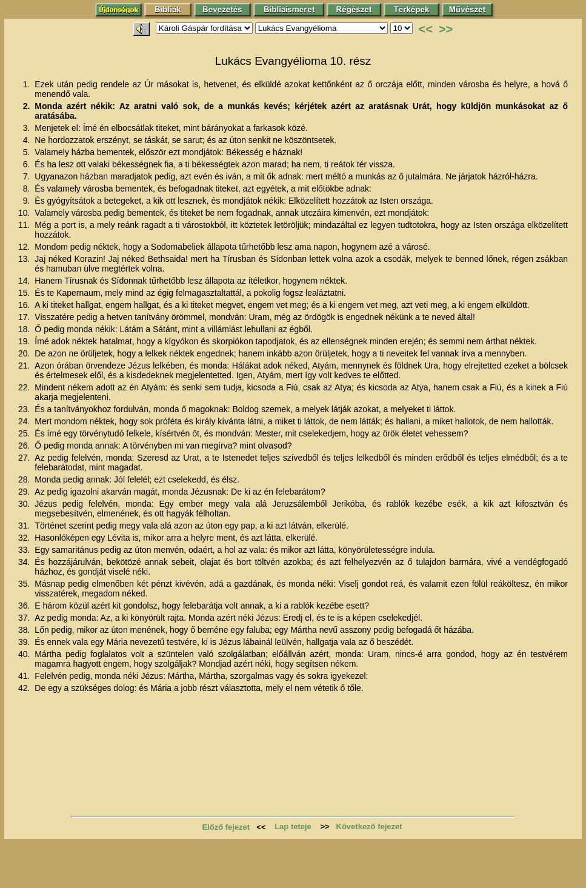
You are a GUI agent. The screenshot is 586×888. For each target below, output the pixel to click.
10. (25, 213)
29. (25, 491)
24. (25, 421)
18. (25, 329)
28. (25, 479)
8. (28, 188)
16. (25, 305)
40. (25, 654)
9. (28, 200)
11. (25, 225)
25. (25, 433)
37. (25, 618)
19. (25, 341)
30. (25, 504)
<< (426, 29)
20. (25, 353)
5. (28, 152)
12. (25, 247)
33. (25, 550)
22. (25, 387)
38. (25, 630)
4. (28, 140)
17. (25, 317)
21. (25, 365)
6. (28, 164)
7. (28, 176)
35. (25, 584)
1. (28, 84)
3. (28, 128)
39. (25, 642)
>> (446, 29)
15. (25, 293)
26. (25, 445)
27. (25, 457)
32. (25, 537)
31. (25, 525)
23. (25, 409)
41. (25, 676)
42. (25, 688)
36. (25, 605)
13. (25, 259)
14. (25, 280)
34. (25, 562)
